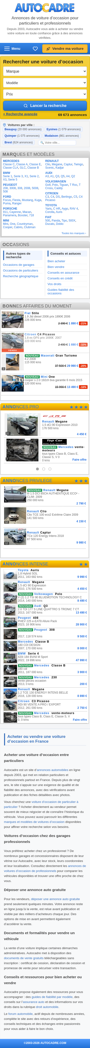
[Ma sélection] (35, 49)
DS (58, 196)
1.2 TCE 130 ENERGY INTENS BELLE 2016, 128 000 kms (45, 693)
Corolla (49, 212)
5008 (35, 188)
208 (5, 188)
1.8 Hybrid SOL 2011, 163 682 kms (45, 574)
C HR (56, 208)
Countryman (25, 224)
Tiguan (64, 184)
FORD (7, 196)
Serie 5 (12, 179)
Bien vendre (56, 267)
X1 (26, 176)
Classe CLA (10, 167)
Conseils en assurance (63, 272)
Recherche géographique (20, 276)
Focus (7, 200)
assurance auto (33, 1002)
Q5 (63, 176)
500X (72, 220)
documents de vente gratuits (24, 958)
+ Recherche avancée (20, 114)
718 (31, 215)
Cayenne (15, 212)
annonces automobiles (52, 770)
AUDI (48, 173)
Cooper (7, 227)
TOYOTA (51, 205)
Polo (55, 184)
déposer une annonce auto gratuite (55, 899)
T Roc (73, 184)
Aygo (65, 208)
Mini (5, 224)
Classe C (9, 164)
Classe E (35, 164)
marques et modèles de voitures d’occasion (34, 822)
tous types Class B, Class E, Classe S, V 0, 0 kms (45, 717)
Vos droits (54, 284)
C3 (47, 196)
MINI (6, 220)
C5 (75, 196)
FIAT (48, 217)
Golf (47, 184)
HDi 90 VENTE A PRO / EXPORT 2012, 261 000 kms (45, 705)
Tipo (64, 220)
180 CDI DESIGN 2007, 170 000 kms (45, 646)
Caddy (58, 188)
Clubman (30, 227)
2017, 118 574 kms (45, 634)
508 (5, 191)
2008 (27, 188)
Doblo (59, 224)
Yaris (48, 208)
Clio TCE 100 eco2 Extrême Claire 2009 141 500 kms (44, 515)
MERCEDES (11, 161)
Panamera (9, 215)
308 (20, 188)
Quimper (22, 135)
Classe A (22, 164)
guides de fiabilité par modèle (52, 997)
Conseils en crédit (60, 278)
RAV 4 (74, 208)
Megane (57, 164)
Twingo (78, 164)
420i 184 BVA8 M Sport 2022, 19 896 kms (45, 658)
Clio (47, 164)
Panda (56, 220)
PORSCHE (10, 208)
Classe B (33, 167)
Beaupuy (23, 129)
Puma (7, 203)
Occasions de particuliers (20, 270)
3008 (12, 188)
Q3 (57, 176)
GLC (23, 167)
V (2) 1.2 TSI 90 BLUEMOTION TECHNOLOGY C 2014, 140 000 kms (45, 598)
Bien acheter (56, 261)
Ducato (49, 224)
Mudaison (62, 135)
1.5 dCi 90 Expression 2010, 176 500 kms (45, 586)
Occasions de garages (18, 265)
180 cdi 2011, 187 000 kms (45, 669)
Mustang (27, 200)
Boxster (23, 215)
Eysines (64, 129)
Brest (19, 142)
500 (47, 220)
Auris (59, 212)
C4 (52, 196)
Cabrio (18, 227)
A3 (47, 176)
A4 (68, 176)
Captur (68, 164)
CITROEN (51, 193)
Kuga (38, 200)
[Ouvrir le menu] (12, 48)
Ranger (17, 203)
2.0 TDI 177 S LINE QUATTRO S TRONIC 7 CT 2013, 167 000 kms (45, 610)
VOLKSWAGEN (55, 181)
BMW (6, 173)
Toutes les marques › (73, 233)
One (12, 224)
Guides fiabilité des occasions (61, 291)
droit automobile (47, 1007)
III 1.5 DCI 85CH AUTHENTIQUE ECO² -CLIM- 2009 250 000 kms (44, 495)
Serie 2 (34, 176)
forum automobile (20, 1014)
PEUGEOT (10, 184)
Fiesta (16, 200)
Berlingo (66, 196)
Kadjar (59, 167)
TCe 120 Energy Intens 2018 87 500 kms (44, 537)
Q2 (73, 176)
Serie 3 (18, 176)
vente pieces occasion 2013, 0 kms (45, 681)
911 (5, 212)
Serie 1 (7, 176)
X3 (5, 179)
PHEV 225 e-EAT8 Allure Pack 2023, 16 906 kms (45, 622)
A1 (52, 176)
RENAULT (52, 161)
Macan (27, 212)
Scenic (49, 167)
